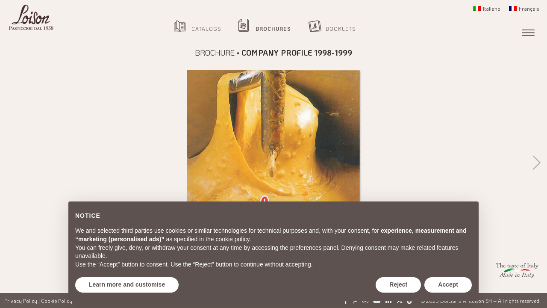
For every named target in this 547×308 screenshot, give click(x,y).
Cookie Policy (56, 300)
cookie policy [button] (232, 239)
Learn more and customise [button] (127, 284)
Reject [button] (398, 284)
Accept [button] (448, 284)
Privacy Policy (20, 300)
